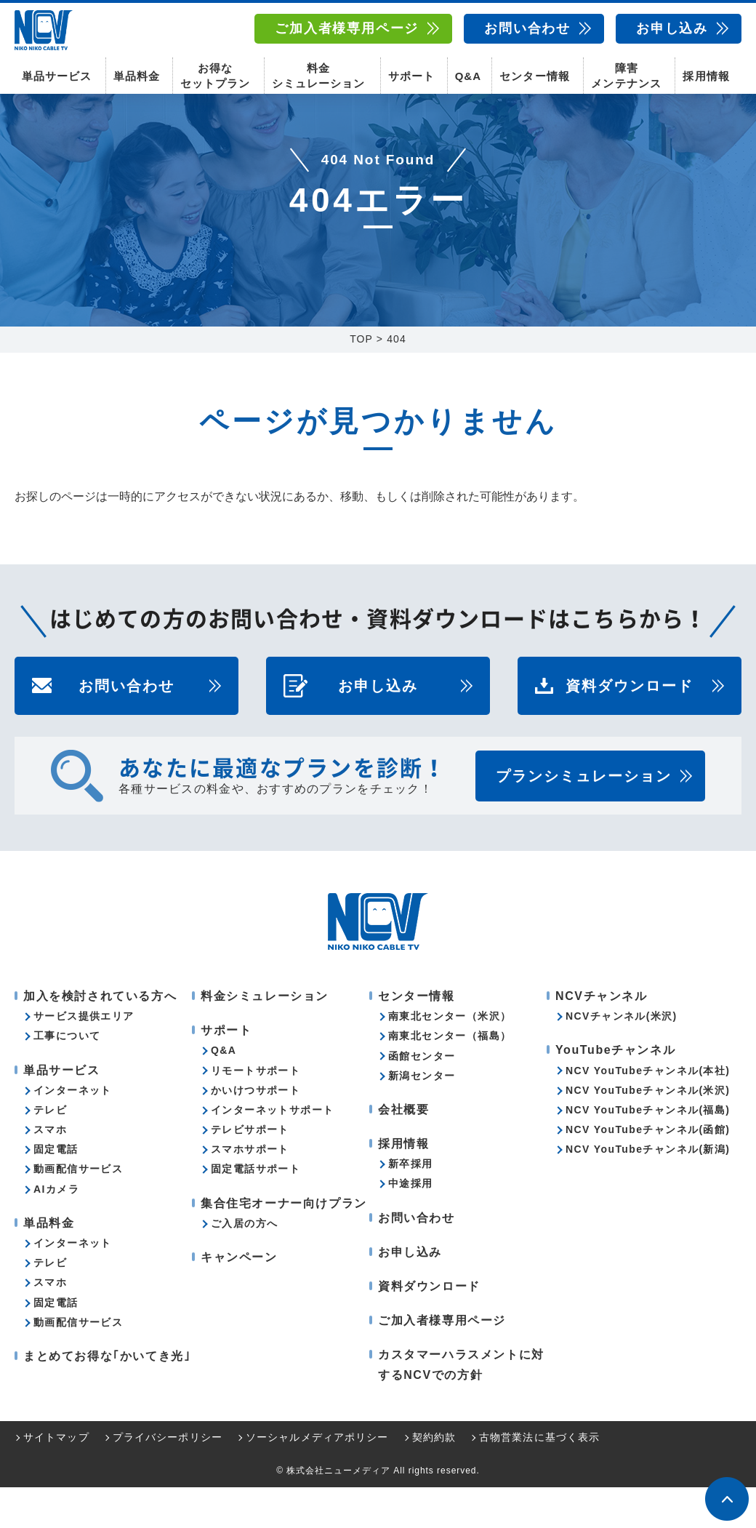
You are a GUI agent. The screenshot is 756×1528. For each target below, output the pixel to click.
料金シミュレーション (318, 73)
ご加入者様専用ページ (347, 28)
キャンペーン (239, 1298)
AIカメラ (56, 1230)
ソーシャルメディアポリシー (317, 1478)
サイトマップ (56, 1478)
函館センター (421, 1097)
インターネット (72, 1131)
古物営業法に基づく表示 (539, 1478)
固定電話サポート (255, 1209)
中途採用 (410, 1224)
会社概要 (403, 1150)
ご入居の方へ (244, 1264)
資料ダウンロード (629, 727)
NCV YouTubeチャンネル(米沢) (648, 1131)
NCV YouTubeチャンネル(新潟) (648, 1190)
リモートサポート (255, 1111)
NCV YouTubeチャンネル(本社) (648, 1111)
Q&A (468, 73)
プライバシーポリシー (167, 1478)
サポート (411, 73)
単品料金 (136, 73)
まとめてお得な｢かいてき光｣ (106, 1397)
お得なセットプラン (215, 73)
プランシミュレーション (584, 817)
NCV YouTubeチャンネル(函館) (648, 1170)
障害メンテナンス (626, 73)
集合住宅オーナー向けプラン (284, 1244)
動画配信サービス (78, 1209)
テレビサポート (250, 1170)
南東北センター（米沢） (449, 1057)
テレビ (50, 1150)
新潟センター (421, 1116)
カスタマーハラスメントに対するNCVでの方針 (461, 1405)
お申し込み (672, 28)
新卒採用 (410, 1204)
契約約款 (434, 1478)
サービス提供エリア (83, 1057)
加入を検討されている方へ (100, 1037)
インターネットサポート (272, 1150)
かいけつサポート (255, 1131)
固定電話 (56, 1190)
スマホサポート (250, 1190)
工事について (66, 1076)
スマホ (50, 1170)
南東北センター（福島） (449, 1076)
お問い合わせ (527, 28)
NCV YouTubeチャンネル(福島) (648, 1150)
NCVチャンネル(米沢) (621, 1057)
